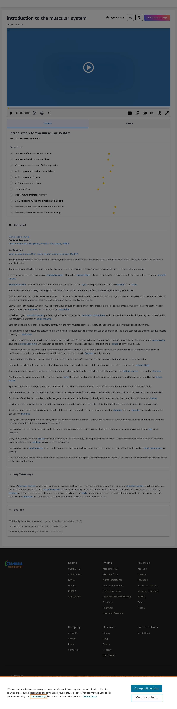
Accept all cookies (146, 688)
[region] (88, 692)
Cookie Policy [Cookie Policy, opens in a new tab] (90, 696)
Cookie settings (39, 696)
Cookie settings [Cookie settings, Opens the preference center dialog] (146, 698)
